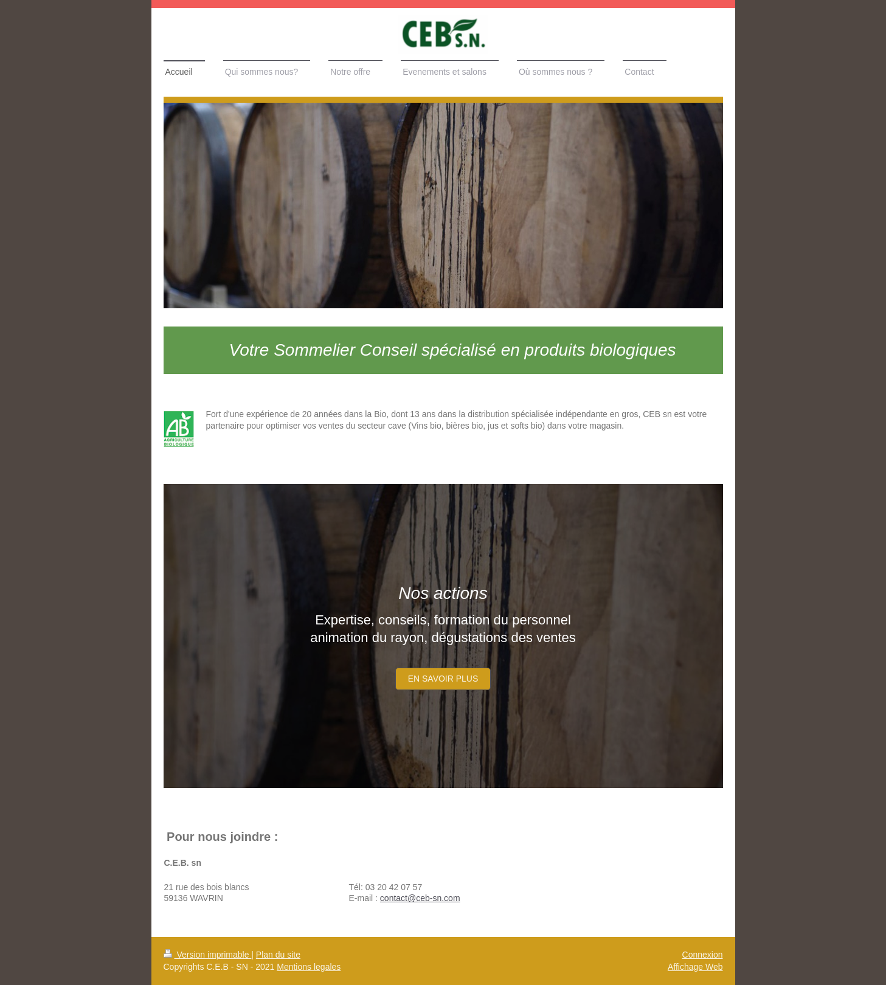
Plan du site (278, 954)
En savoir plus (443, 678)
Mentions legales (309, 967)
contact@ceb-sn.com (420, 898)
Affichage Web (695, 967)
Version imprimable (208, 954)
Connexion (702, 954)
